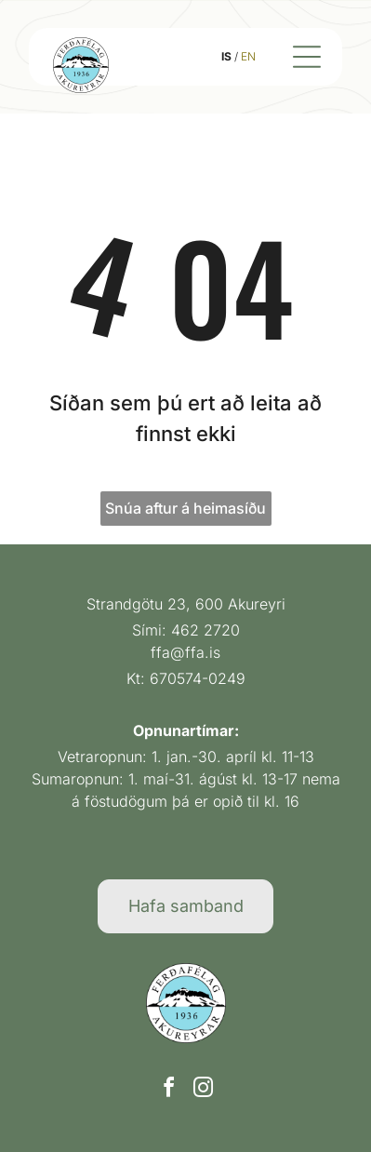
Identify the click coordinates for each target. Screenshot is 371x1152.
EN (248, 56)
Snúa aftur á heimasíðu (185, 508)
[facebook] (168, 1090)
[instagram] (203, 1090)
